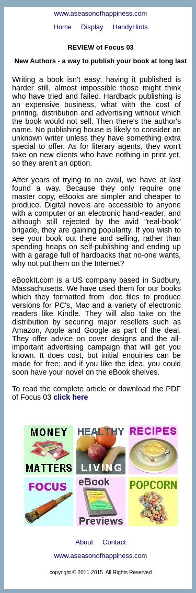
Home (62, 27)
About (84, 542)
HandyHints (130, 27)
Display (92, 27)
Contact (114, 542)
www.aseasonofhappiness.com (100, 13)
